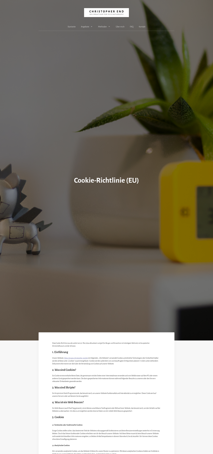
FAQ (131, 27)
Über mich (120, 27)
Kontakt (142, 27)
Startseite (72, 27)
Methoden (105, 27)
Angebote (88, 27)
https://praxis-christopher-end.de (76, 358)
